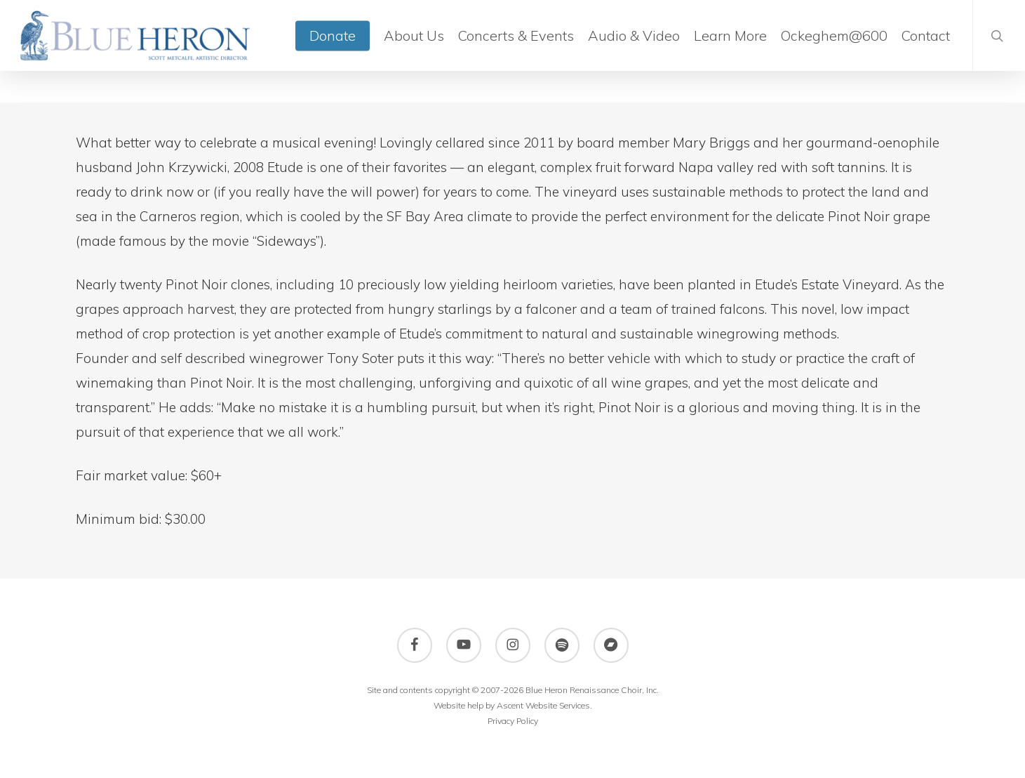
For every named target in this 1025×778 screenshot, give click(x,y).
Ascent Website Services (543, 705)
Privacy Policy (513, 721)
